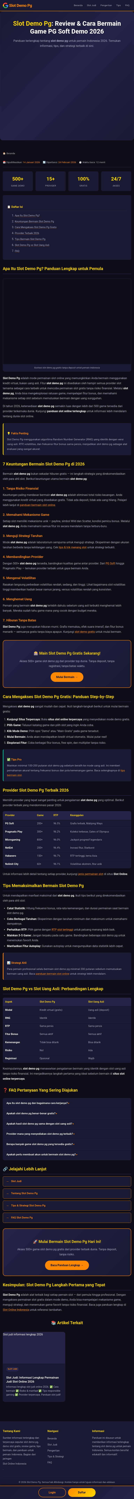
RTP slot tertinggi (62, 929)
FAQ (127, 5)
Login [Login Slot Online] (52, 1492)
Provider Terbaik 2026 (27, 233)
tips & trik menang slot (73, 547)
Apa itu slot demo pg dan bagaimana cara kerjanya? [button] (37, 1103)
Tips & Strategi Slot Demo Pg (28, 1205)
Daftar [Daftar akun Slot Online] (82, 1492)
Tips (118, 5)
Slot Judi (91, 5)
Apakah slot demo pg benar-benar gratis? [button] (30, 1113)
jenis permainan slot (90, 874)
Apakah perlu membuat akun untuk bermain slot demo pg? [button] (41, 1154)
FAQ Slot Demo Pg (22, 1217)
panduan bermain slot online (37, 505)
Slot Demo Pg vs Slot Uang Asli (32, 245)
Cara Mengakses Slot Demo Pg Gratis (36, 227)
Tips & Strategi (55, 1456)
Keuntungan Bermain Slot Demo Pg (34, 221)
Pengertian (106, 5)
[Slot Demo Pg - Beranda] (17, 5)
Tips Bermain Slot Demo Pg (30, 239)
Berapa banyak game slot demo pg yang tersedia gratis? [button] (39, 1144)
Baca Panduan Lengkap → (67, 1265)
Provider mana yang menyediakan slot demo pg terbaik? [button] (39, 1133)
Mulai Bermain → (67, 677)
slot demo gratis (85, 631)
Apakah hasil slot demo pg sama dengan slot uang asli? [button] (39, 1123)
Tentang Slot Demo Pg (24, 1193)
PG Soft (110, 563)
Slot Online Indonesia (16, 1309)
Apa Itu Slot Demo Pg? (27, 215)
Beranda (78, 5)
